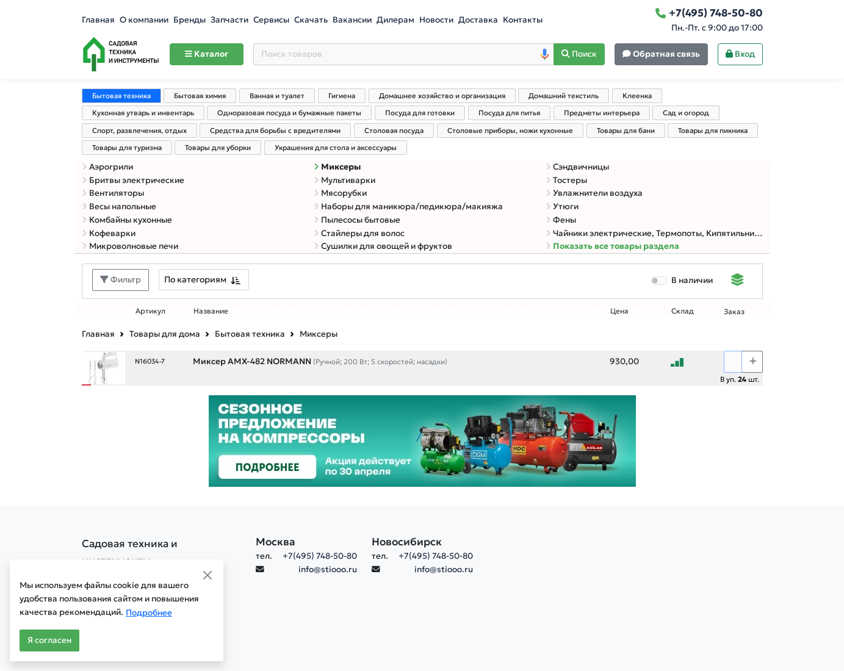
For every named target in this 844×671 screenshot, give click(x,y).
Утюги (562, 206)
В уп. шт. (739, 379)
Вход (740, 54)
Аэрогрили (107, 167)
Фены (561, 220)
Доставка (478, 20)
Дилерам (395, 20)
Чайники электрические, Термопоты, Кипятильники (654, 233)
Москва (275, 541)
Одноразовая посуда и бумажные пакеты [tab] (289, 113)
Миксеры (337, 167)
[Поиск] (579, 54)
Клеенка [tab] (637, 96)
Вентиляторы (113, 193)
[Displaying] (737, 281)
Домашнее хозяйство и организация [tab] (442, 96)
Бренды (189, 20)
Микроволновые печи (130, 246)
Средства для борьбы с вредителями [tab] (275, 130)
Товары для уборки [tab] (218, 147)
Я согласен (49, 640)
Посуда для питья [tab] (509, 113)
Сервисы (271, 20)
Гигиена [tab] (341, 96)
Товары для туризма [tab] (127, 147)
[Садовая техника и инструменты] (161, 552)
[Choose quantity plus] (751, 362)
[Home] (121, 54)
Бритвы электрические (133, 180)
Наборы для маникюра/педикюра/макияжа (408, 206)
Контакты (523, 20)
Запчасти (229, 20)
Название (210, 311)
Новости (436, 20)
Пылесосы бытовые (357, 220)
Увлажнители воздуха (594, 193)
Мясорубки (340, 193)
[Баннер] (422, 441)
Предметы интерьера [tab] (602, 113)
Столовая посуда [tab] (394, 130)
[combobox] (204, 279)
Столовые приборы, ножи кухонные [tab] (510, 130)
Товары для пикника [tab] (713, 130)
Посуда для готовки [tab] (420, 113)
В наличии (692, 280)
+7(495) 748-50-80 (320, 556)
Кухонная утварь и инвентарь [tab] (143, 113)
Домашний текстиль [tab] (563, 96)
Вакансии (352, 20)
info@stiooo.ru (327, 569)
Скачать (311, 20)
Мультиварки (344, 180)
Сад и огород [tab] (686, 113)
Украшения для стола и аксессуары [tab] (336, 147)
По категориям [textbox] (195, 279)
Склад (682, 311)
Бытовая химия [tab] (200, 96)
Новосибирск (407, 541)
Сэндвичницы (577, 167)
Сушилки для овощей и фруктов (383, 246)
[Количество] (733, 362)
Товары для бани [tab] (626, 130)
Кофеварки (108, 233)
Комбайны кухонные (127, 220)
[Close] (207, 575)
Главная (98, 20)
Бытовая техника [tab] (121, 96)
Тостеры (566, 180)
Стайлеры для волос (359, 233)
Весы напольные (119, 206)
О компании (144, 20)
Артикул (150, 311)
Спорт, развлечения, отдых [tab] (139, 130)
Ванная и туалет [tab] (277, 96)
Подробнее (149, 613)
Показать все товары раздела (612, 246)
